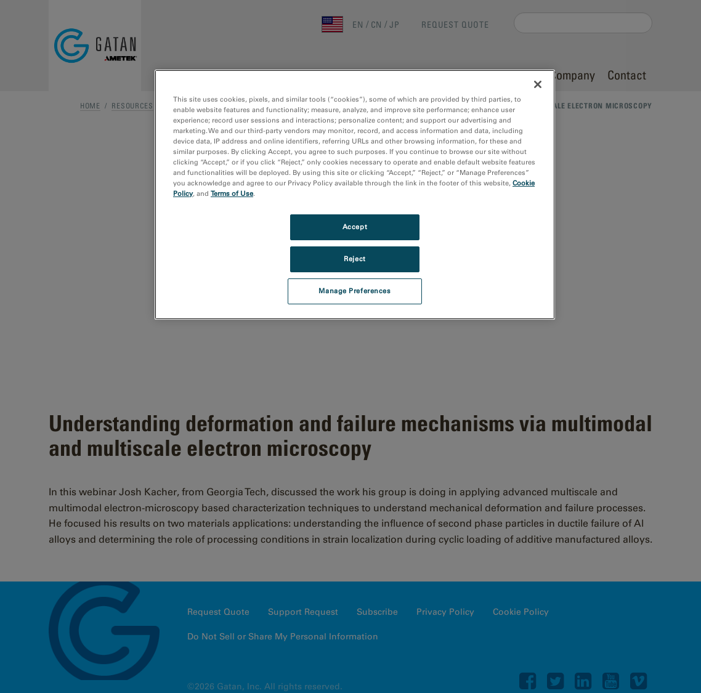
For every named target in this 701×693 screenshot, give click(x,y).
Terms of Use (232, 193)
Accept (354, 226)
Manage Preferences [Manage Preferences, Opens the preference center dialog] (354, 290)
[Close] (537, 84)
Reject (354, 258)
